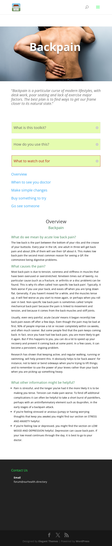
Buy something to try (28, 198)
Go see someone (25, 205)
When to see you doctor (31, 182)
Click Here (25, 62)
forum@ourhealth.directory (30, 481)
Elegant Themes (48, 541)
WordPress (82, 541)
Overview (19, 174)
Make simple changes (29, 190)
